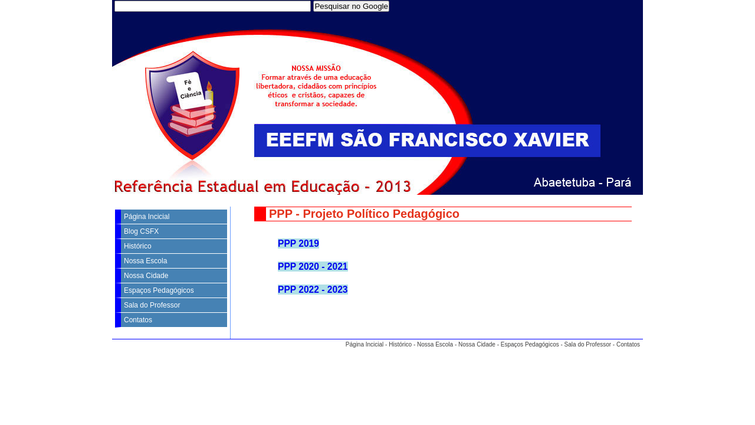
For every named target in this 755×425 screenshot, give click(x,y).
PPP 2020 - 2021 (313, 266)
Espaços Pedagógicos (159, 290)
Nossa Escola (145, 261)
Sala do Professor (152, 305)
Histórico (138, 246)
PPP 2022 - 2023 (313, 290)
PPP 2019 (298, 243)
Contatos (138, 320)
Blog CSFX (141, 231)
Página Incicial (146, 216)
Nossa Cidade (146, 276)
